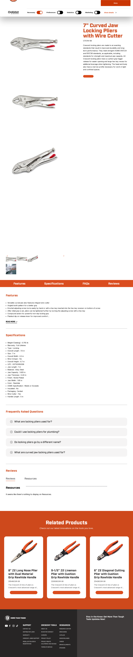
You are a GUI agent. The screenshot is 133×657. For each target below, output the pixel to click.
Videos (61, 641)
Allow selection (115, 12)
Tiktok (17, 625)
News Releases (64, 638)
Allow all (116, 5)
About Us (44, 628)
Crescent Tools (49, 625)
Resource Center (65, 628)
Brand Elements (64, 644)
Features (19, 283)
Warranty (26, 635)
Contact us (26, 628)
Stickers (62, 647)
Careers (44, 635)
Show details (109, 28)
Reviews (113, 283)
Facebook (9, 625)
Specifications (54, 283)
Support (27, 625)
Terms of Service (46, 647)
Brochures (63, 632)
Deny (116, 19)
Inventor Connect (47, 632)
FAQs (86, 283)
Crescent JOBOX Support (31, 638)
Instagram (13, 625)
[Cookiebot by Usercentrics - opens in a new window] (13, 28)
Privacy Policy (46, 638)
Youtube (6, 625)
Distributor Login (29, 632)
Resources (31, 478)
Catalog (62, 635)
